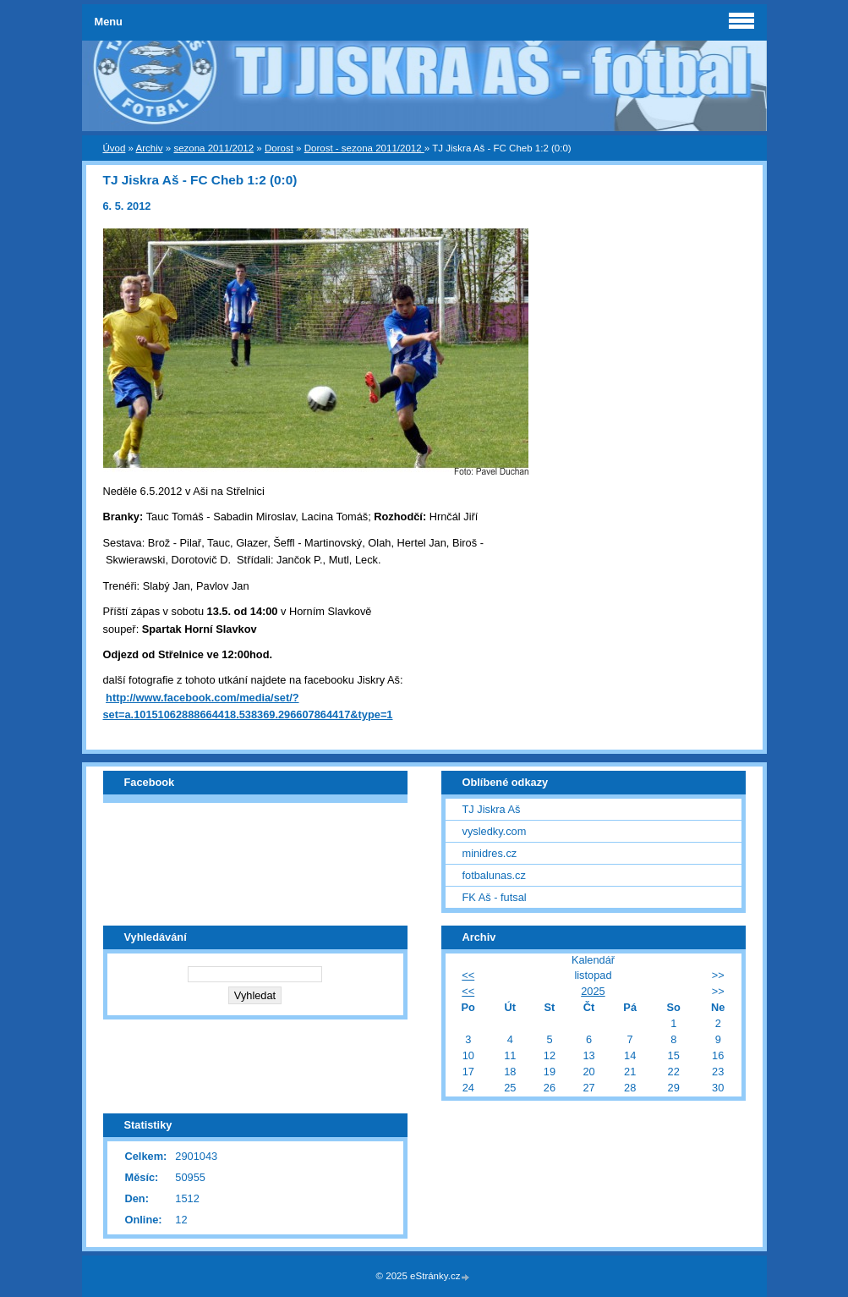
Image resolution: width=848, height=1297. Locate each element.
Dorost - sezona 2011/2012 (364, 148)
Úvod (114, 148)
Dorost (279, 148)
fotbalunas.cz (494, 875)
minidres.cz (489, 853)
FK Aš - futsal (494, 897)
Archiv (149, 148)
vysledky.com (494, 831)
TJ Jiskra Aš (491, 809)
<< (468, 975)
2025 (593, 991)
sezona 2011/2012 (213, 148)
